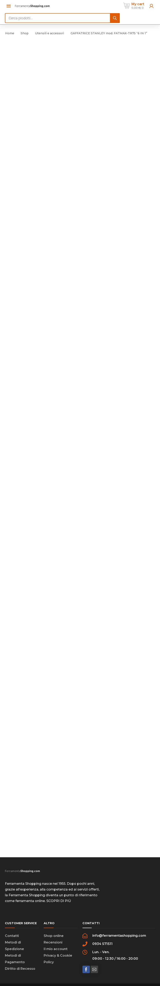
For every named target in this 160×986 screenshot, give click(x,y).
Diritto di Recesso (20, 953)
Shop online (54, 920)
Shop (25, 33)
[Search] (115, 18)
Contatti (12, 920)
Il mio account (55, 933)
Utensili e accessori (49, 33)
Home (9, 33)
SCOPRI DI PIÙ (58, 885)
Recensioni (53, 927)
